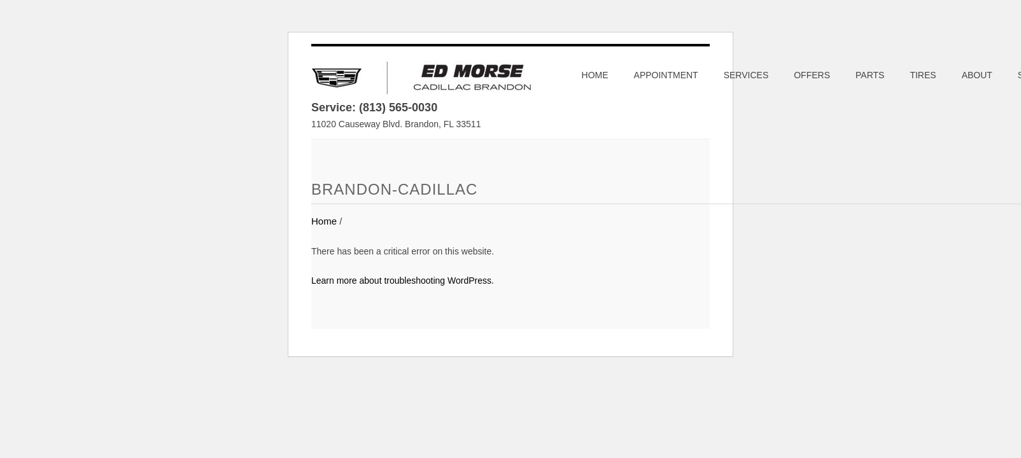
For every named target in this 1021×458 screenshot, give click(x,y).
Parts (870, 75)
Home (595, 75)
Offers (812, 75)
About (977, 75)
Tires (923, 75)
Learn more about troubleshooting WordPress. (402, 280)
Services (746, 75)
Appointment (666, 75)
